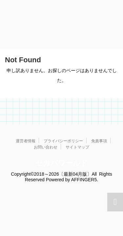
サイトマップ (77, 147)
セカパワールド (61, 163)
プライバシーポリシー (63, 141)
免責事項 (99, 141)
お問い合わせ (45, 147)
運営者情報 (25, 141)
